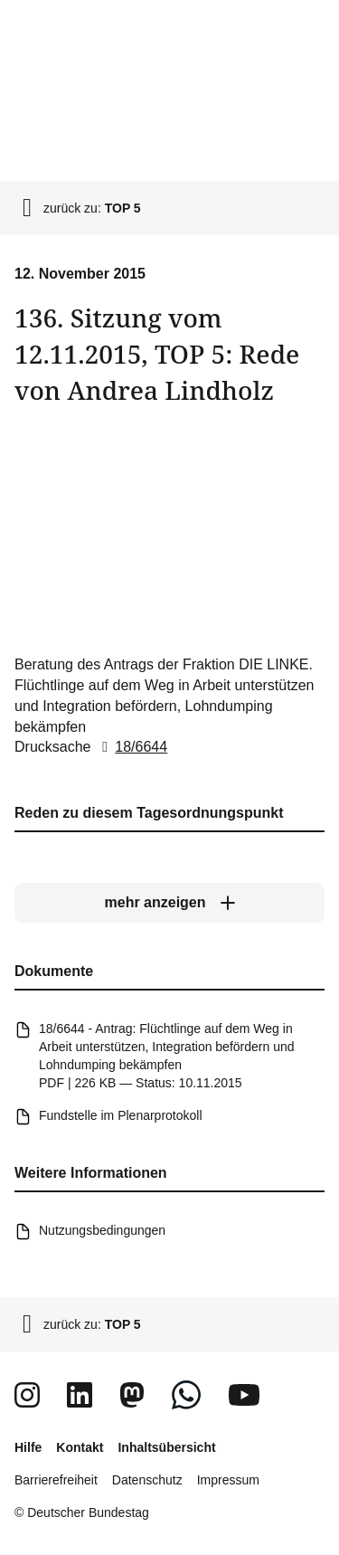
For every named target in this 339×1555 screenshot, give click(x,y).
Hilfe (28, 1447)
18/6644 (131, 746)
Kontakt (79, 1447)
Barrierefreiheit (56, 1480)
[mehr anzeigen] (169, 903)
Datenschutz (147, 1480)
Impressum (228, 1480)
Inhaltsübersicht (166, 1447)
